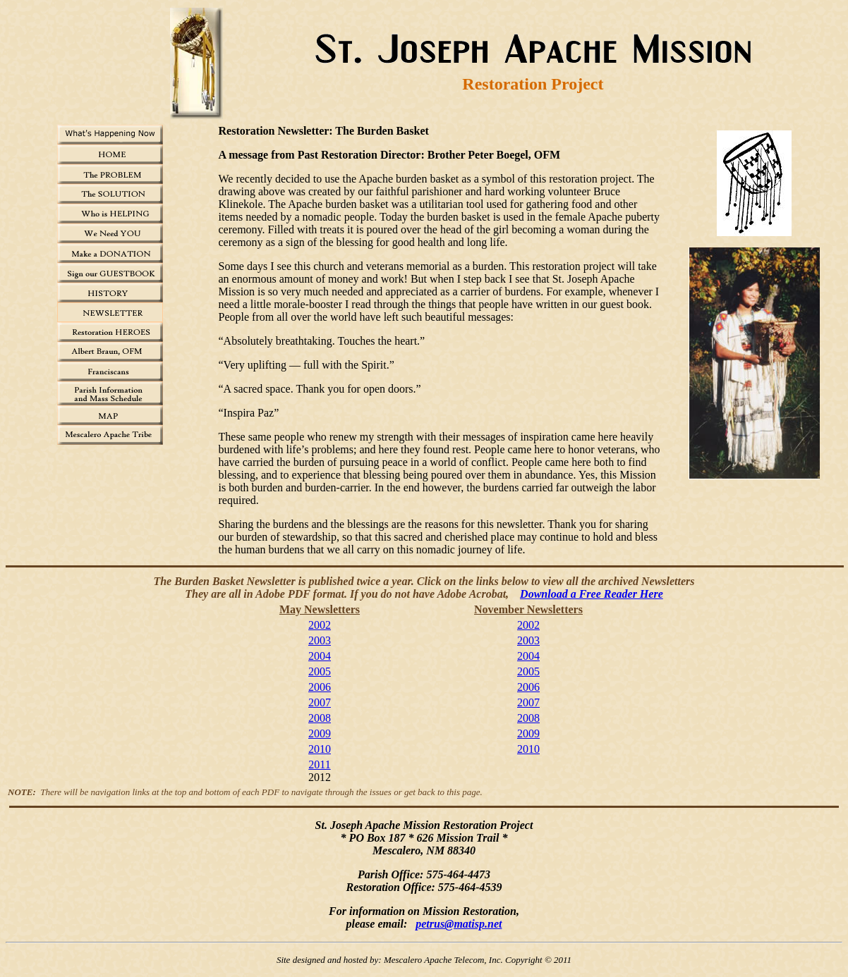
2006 (319, 687)
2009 (319, 733)
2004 (319, 656)
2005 (319, 671)
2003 (319, 640)
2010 (319, 749)
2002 (319, 625)
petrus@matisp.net (459, 924)
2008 (319, 718)
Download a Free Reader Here (591, 594)
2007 (319, 702)
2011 (319, 764)
